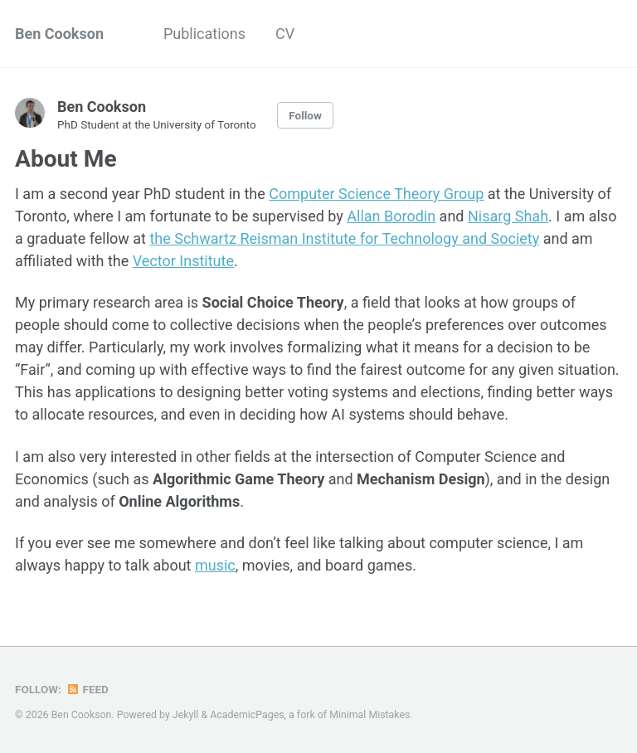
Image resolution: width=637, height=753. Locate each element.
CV (284, 33)
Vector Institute (183, 261)
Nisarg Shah (508, 216)
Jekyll (186, 715)
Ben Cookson (59, 33)
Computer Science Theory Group (376, 193)
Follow (305, 115)
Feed (87, 689)
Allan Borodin (391, 216)
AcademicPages (247, 715)
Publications (204, 33)
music (215, 565)
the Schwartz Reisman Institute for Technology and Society (344, 238)
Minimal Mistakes (369, 715)
